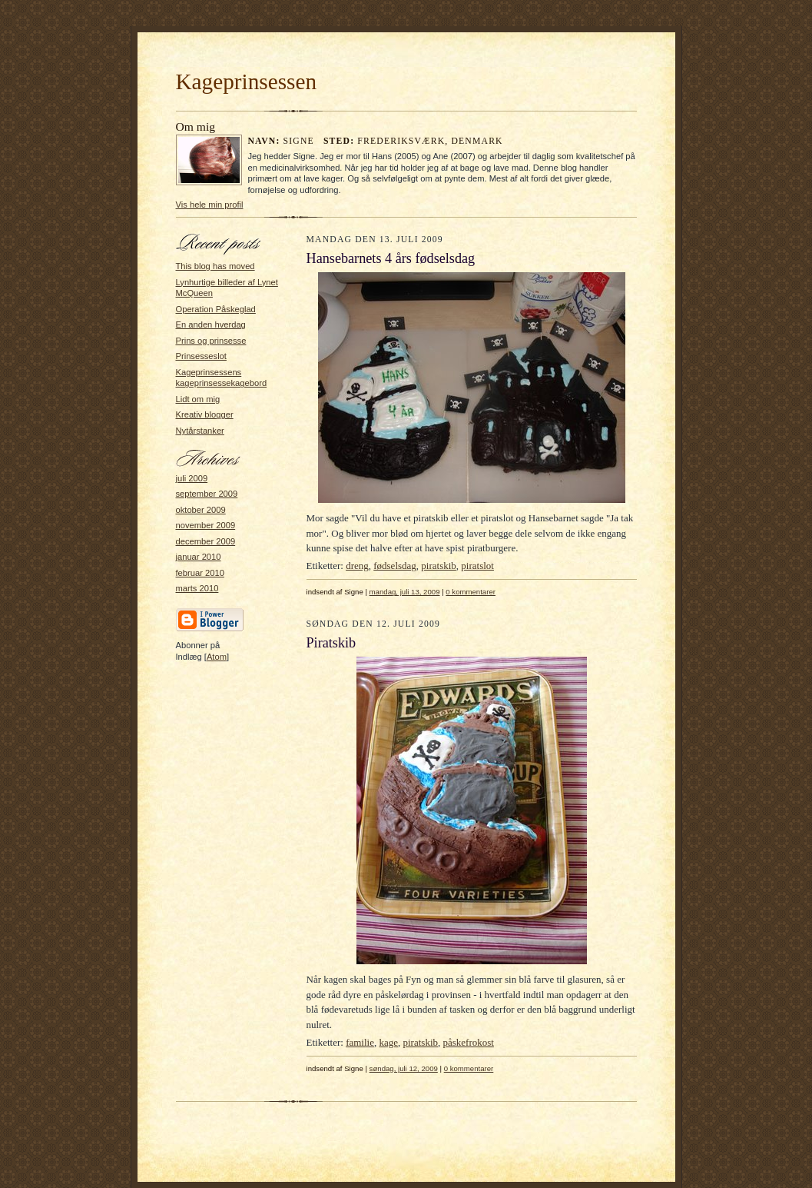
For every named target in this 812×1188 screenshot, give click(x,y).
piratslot (477, 565)
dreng (357, 565)
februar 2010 (200, 572)
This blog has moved (215, 266)
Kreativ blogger (205, 414)
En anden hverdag (211, 324)
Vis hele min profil (210, 204)
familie (360, 1042)
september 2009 (207, 493)
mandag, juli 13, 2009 (405, 591)
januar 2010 (198, 556)
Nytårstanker (200, 430)
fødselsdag (394, 565)
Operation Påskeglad (216, 309)
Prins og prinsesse (211, 340)
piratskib (438, 565)
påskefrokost (468, 1042)
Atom (217, 656)
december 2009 (206, 541)
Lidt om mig (198, 399)
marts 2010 (197, 588)
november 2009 (206, 525)
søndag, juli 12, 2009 (404, 1068)
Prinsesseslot (201, 356)
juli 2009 (192, 478)
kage (388, 1042)
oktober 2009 (201, 509)
